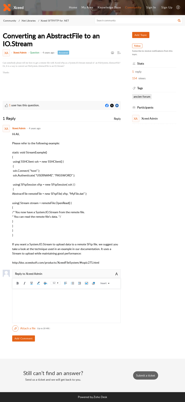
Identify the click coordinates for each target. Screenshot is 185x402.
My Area (87, 7)
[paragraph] (62, 67)
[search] (138, 20)
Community (133, 7)
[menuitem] (73, 7)
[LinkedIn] (117, 105)
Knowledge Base (109, 7)
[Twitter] (112, 105)
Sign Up (166, 7)
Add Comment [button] (24, 338)
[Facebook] (107, 105)
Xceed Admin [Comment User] (18, 128)
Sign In (151, 7)
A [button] (116, 273)
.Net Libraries (28, 20)
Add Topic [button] (140, 35)
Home (73, 7)
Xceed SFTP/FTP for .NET (55, 20)
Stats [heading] (140, 64)
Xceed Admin (20, 52)
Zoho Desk (100, 397)
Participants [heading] (145, 107)
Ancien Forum (142, 97)
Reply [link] (117, 119)
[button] (178, 7)
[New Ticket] (145, 375)
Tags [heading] (140, 88)
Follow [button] (137, 45)
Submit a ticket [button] (145, 375)
